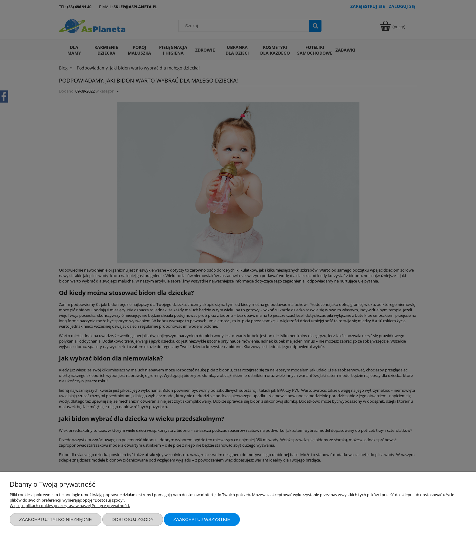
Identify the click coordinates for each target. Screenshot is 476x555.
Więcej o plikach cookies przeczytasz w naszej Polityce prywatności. (70, 505)
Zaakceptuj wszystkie (201, 519)
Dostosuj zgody (133, 519)
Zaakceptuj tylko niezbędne (55, 519)
